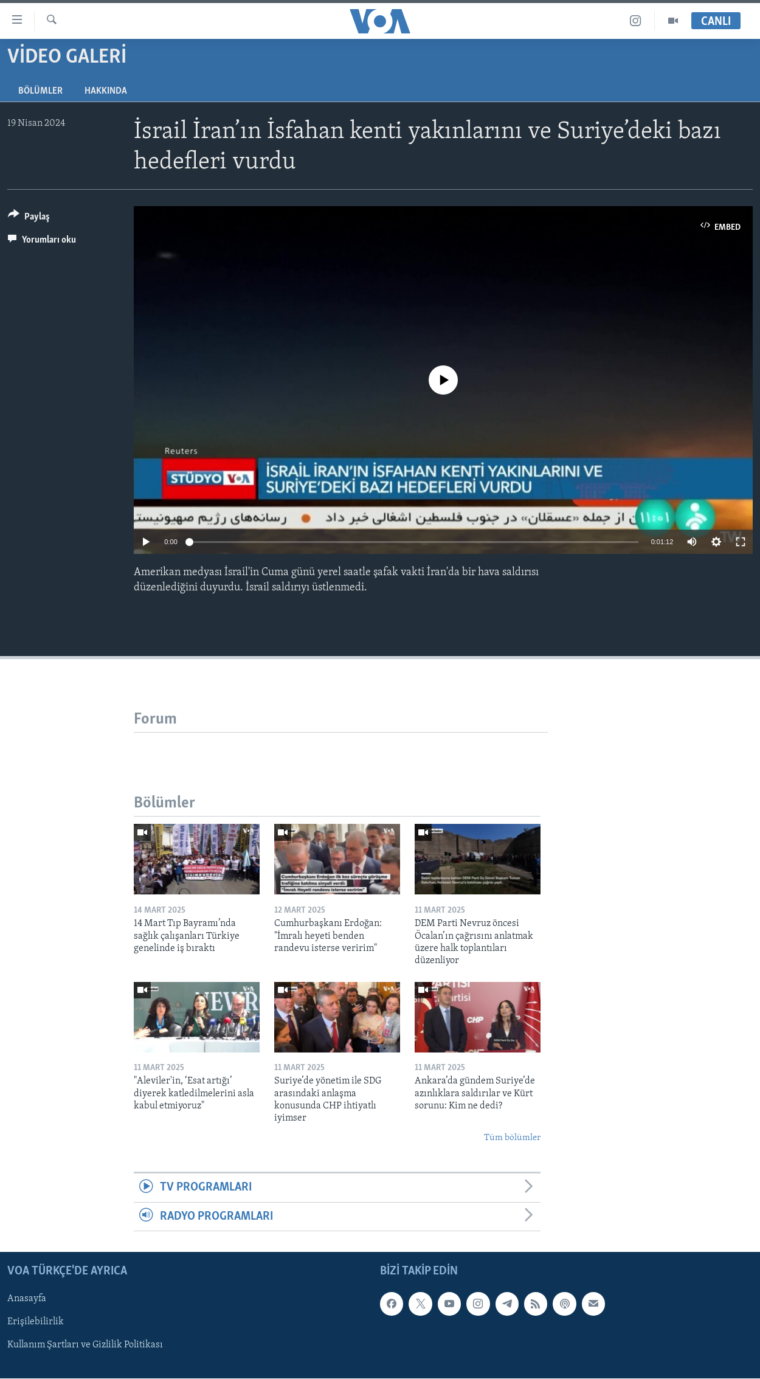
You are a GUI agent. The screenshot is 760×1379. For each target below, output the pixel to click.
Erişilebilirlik (35, 1322)
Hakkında (106, 91)
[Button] (29, 218)
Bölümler (40, 91)
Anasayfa (26, 1299)
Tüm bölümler (512, 1137)
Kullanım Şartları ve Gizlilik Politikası (85, 1345)
